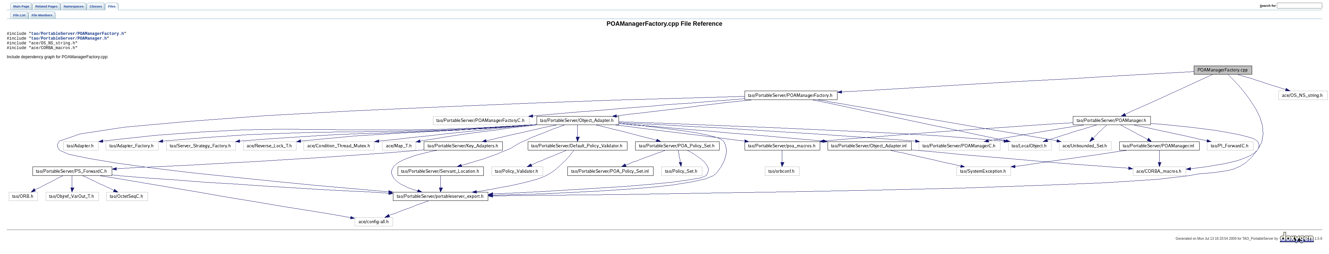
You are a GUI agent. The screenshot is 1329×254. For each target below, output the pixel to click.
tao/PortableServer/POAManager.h (69, 40)
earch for (1268, 5)
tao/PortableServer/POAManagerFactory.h (77, 34)
